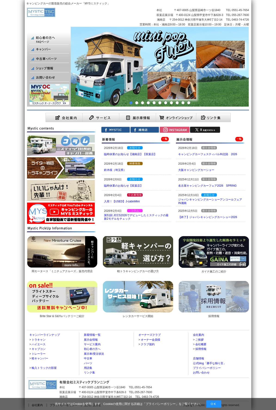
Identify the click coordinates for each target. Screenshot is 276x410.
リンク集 (89, 372)
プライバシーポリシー (161, 404)
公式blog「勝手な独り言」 (209, 363)
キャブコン (39, 349)
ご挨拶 (199, 339)
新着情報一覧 (92, 334)
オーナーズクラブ (149, 334)
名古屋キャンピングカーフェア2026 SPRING (207, 185)
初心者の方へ (92, 349)
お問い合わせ (201, 372)
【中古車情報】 (135, 195)
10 (182, 102)
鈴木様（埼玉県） (115, 170)
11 (188, 102)
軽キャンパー (40, 358)
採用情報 (200, 349)
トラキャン (39, 339)
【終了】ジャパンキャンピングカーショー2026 (207, 217)
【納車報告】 (135, 163)
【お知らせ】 (135, 147)
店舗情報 (198, 358)
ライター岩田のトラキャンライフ (135, 210)
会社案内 (198, 334)
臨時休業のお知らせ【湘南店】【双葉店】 (130, 154)
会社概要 (200, 344)
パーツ (88, 363)
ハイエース (39, 344)
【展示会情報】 (209, 147)
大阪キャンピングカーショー (196, 170)
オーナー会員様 (150, 339)
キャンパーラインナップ (44, 334)
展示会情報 (91, 339)
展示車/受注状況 (94, 353)
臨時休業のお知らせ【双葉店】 (123, 185)
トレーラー (39, 353)
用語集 (88, 368)
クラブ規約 (148, 344)
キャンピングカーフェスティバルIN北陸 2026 (207, 154)
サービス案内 (92, 344)
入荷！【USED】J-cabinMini (122, 201)
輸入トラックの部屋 (44, 368)
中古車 (88, 358)
